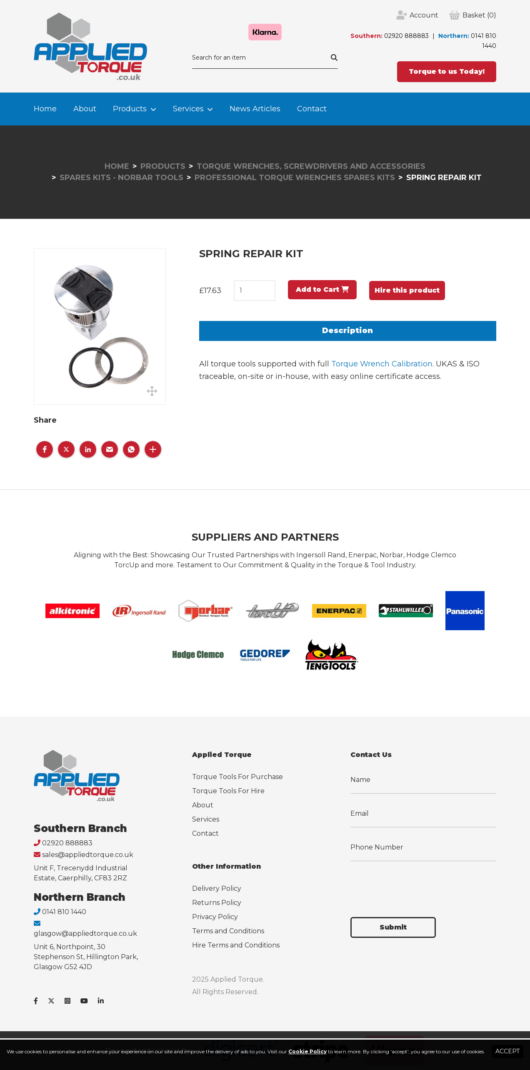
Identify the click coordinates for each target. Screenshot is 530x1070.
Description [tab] (347, 330)
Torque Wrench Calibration (381, 363)
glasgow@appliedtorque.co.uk (85, 933)
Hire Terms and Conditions (236, 945)
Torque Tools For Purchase (237, 777)
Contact (312, 108)
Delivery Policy (216, 888)
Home (45, 108)
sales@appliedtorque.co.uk (87, 855)
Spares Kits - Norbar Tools (121, 177)
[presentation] (413, 884)
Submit (393, 927)
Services (188, 108)
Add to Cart (322, 289)
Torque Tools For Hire (228, 791)
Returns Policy (216, 903)
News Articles (255, 108)
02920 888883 (406, 36)
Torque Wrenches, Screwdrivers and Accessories (311, 166)
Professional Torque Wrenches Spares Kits (295, 177)
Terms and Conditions (228, 931)
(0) (479, 15)
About (84, 108)
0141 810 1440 (64, 912)
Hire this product (407, 290)
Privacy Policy (215, 917)
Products (130, 108)
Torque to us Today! (447, 71)
